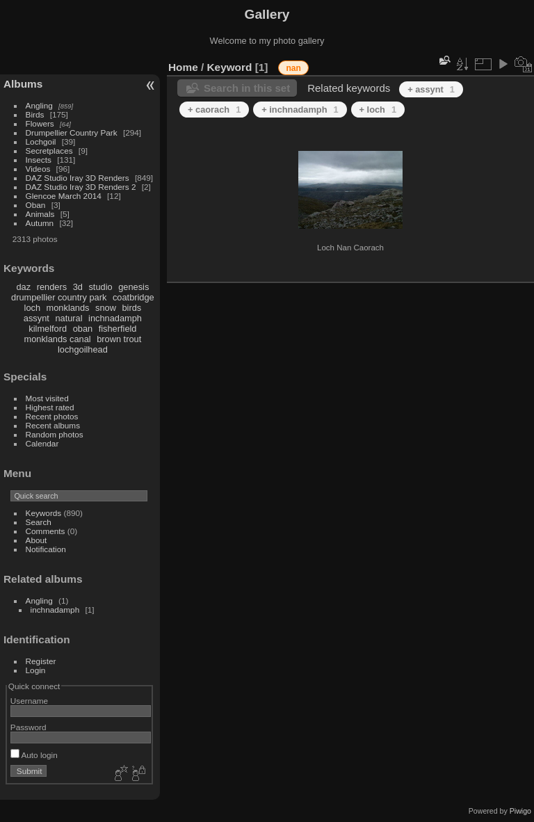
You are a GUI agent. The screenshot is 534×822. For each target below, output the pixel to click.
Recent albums (53, 425)
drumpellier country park (58, 297)
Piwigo (520, 811)
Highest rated (50, 407)
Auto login (34, 754)
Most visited (47, 398)
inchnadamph (115, 318)
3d (78, 287)
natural (68, 318)
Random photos (54, 434)
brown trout (119, 339)
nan (293, 68)
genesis (133, 287)
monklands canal (57, 339)
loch (32, 308)
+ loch (377, 109)
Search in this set (247, 88)
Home (183, 67)
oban (82, 328)
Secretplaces (49, 150)
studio (100, 287)
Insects (38, 159)
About (36, 540)
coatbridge (133, 297)
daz (24, 287)
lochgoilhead (83, 349)
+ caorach (214, 109)
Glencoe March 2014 (64, 195)
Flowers (40, 123)
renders (52, 287)
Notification (46, 549)
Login (36, 670)
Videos (38, 168)
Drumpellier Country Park (72, 132)
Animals (40, 213)
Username (29, 700)
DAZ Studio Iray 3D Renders (77, 177)
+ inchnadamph (299, 109)
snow (105, 308)
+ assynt (431, 89)
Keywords (44, 512)
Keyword (229, 67)
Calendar (42, 443)
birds (131, 308)
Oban (36, 204)
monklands (68, 308)
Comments (45, 530)
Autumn (40, 222)
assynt (36, 318)
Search (38, 521)
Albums (22, 84)
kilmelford (48, 328)
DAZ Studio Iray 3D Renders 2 (81, 186)
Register (41, 661)
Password (28, 727)
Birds (35, 114)
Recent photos (52, 416)
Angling (39, 105)
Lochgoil (41, 141)
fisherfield (118, 328)
